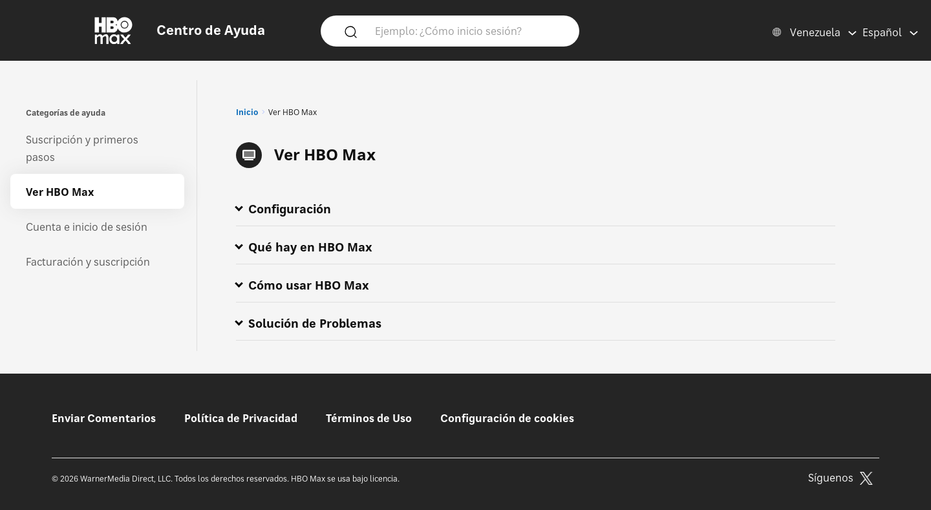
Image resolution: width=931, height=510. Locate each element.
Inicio (247, 112)
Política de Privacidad (240, 418)
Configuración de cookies (507, 418)
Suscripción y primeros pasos (82, 148)
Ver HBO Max (60, 192)
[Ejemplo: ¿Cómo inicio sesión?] (469, 30)
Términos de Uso (369, 418)
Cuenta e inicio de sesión (86, 227)
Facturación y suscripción (88, 262)
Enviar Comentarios (104, 418)
